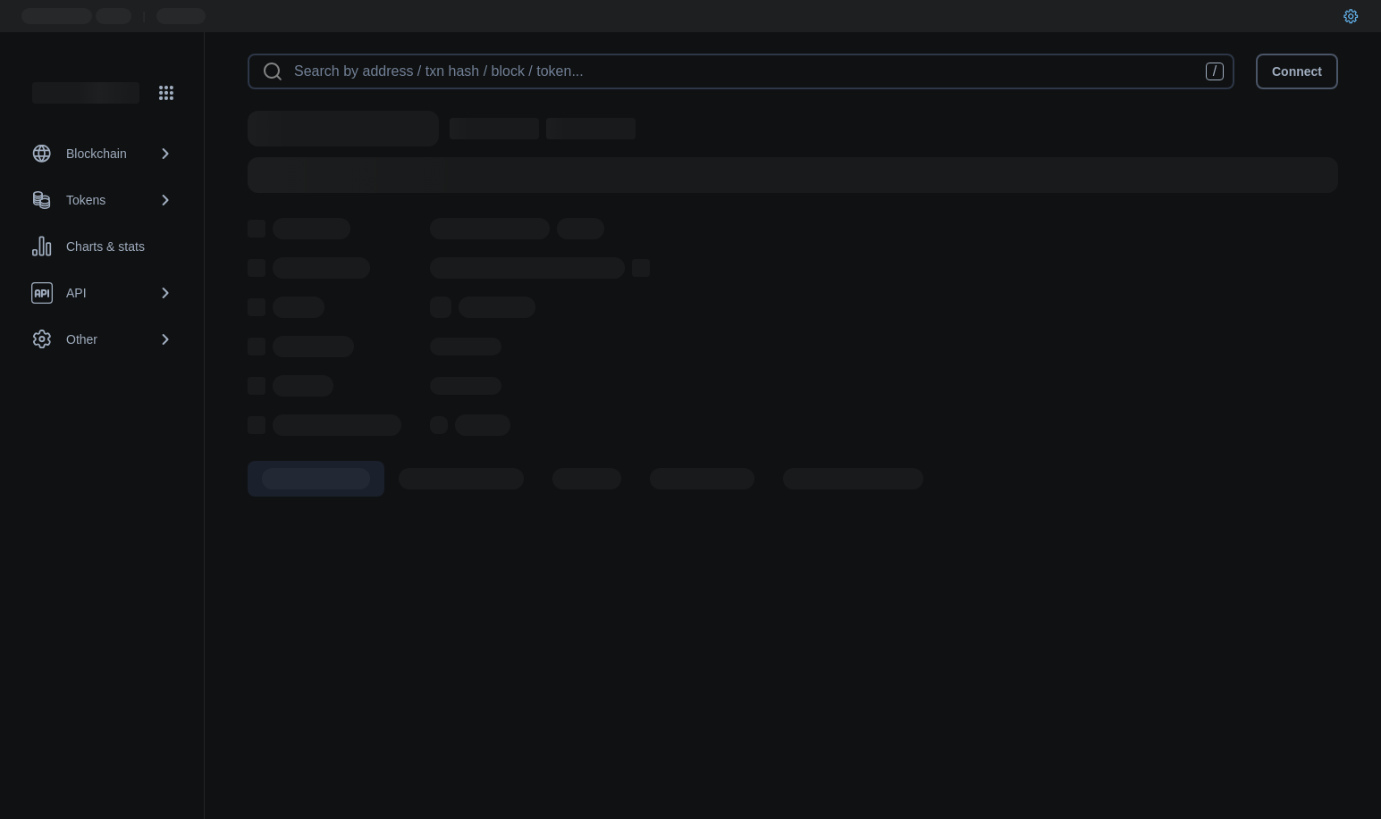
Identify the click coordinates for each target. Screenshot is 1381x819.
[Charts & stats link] (101, 246)
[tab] (316, 479)
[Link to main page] (85, 93)
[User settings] (1351, 16)
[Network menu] (166, 93)
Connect (1297, 71)
